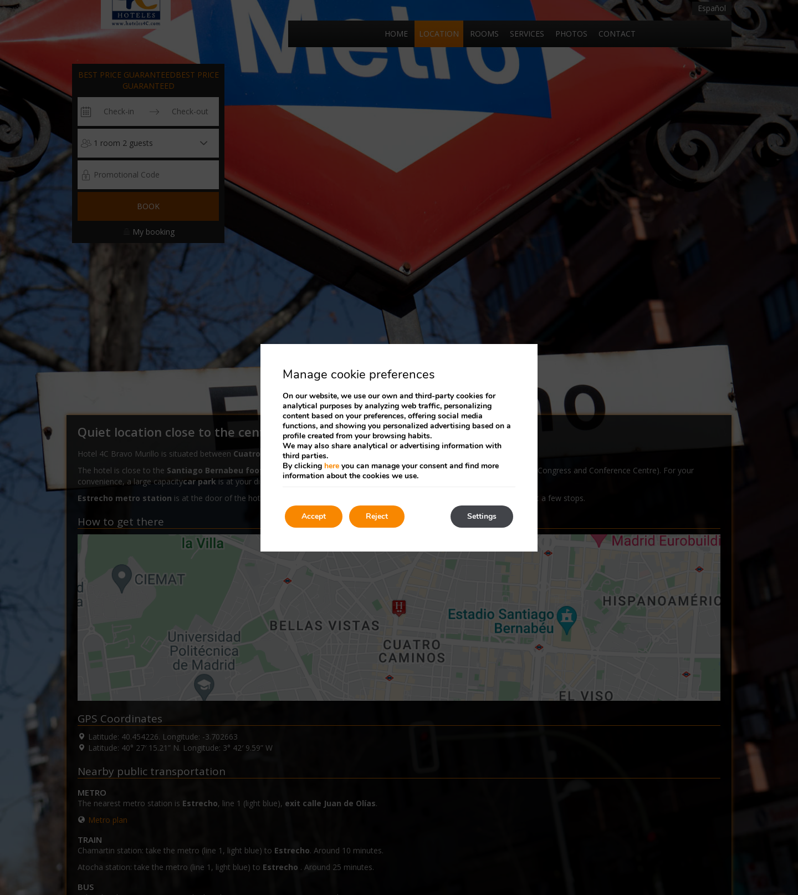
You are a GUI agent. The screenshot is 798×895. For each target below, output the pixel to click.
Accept (313, 516)
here (331, 466)
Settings (482, 516)
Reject (377, 516)
